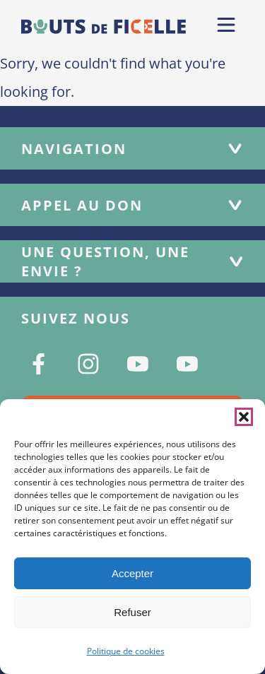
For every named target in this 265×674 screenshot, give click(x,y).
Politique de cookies (126, 651)
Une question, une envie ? (132, 261)
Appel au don (132, 205)
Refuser (132, 612)
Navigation (132, 148)
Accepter (132, 573)
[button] (244, 417)
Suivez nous (75, 318)
